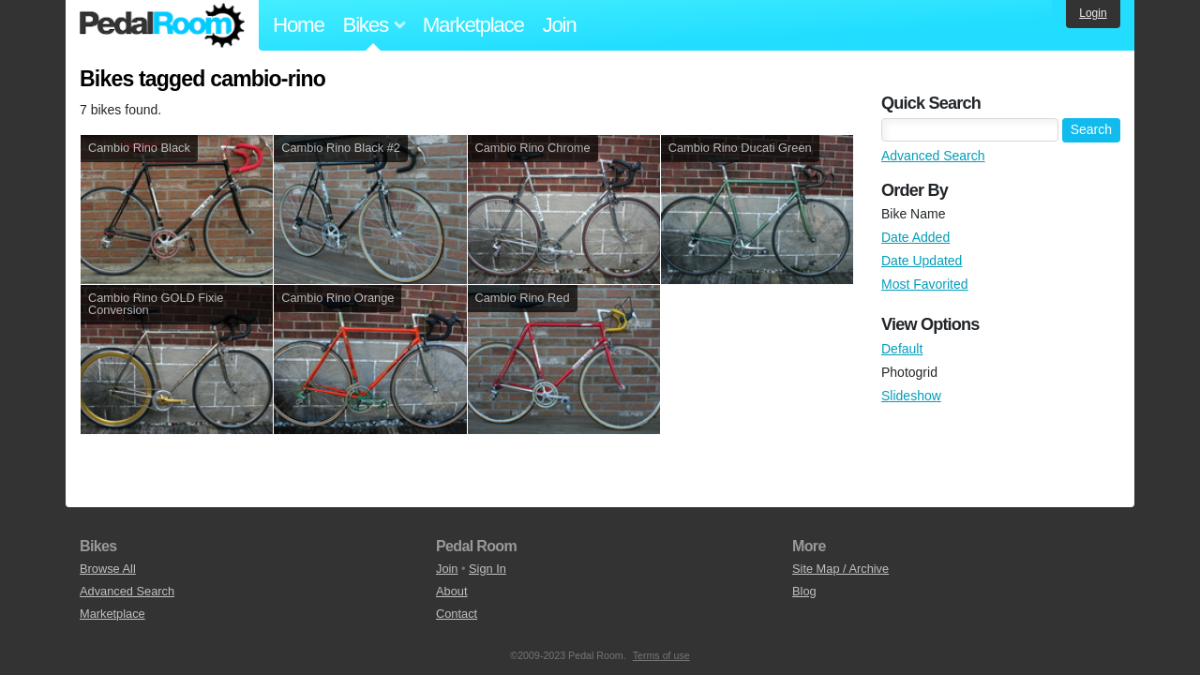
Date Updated (921, 260)
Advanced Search (933, 155)
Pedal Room (162, 25)
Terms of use (661, 655)
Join (560, 25)
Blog (804, 591)
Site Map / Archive (840, 569)
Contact (456, 614)
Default (901, 348)
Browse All (108, 569)
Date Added (915, 237)
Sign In (487, 569)
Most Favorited (924, 284)
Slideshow (911, 395)
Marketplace (473, 25)
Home (298, 25)
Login (1092, 13)
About (451, 591)
